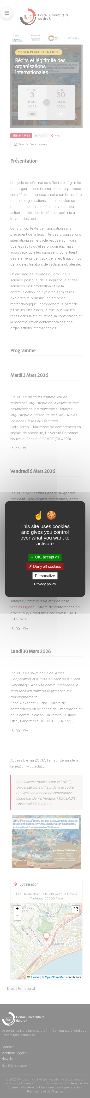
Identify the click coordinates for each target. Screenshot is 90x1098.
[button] (17, 909)
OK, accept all (45, 557)
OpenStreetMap (55, 977)
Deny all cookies (45, 566)
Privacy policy (45, 584)
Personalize (45, 576)
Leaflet (33, 977)
